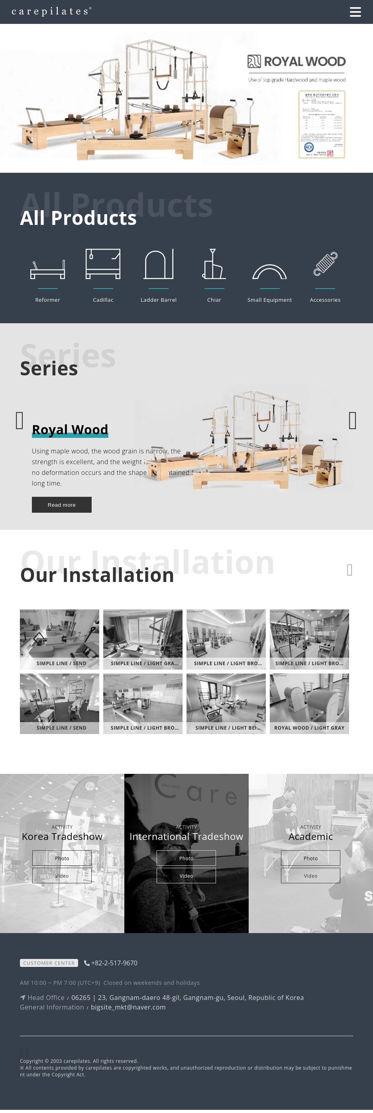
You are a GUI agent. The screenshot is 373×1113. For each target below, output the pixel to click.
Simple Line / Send (61, 667)
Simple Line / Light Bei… (228, 731)
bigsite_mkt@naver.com (128, 1010)
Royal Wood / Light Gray (309, 731)
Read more (62, 508)
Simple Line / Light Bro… (228, 667)
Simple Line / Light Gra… (145, 667)
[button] (353, 92)
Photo (62, 861)
